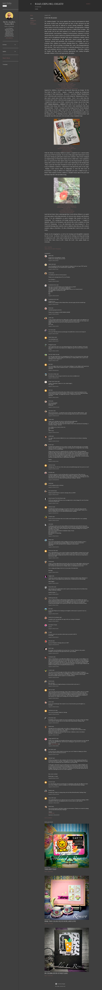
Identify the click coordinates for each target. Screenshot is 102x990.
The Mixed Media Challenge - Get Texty (67, 147)
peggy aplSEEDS (52, 738)
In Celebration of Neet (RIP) (56, 973)
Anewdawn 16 (51, 624)
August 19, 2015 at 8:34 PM (53, 370)
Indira (49, 483)
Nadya (49, 539)
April (49, 364)
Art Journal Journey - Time (67, 145)
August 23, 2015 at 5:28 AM (53, 698)
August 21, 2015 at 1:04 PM (53, 557)
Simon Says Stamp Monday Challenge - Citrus (66, 84)
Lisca (49, 524)
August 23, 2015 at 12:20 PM (53, 714)
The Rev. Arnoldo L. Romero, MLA (9, 23)
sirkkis (49, 255)
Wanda (50, 561)
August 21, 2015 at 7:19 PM (53, 605)
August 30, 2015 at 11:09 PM (53, 794)
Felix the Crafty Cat (52, 354)
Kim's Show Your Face (67, 149)
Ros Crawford (51, 490)
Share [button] (31, 15)
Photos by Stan (51, 550)
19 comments (50, 975)
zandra (49, 436)
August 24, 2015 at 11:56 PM (53, 745)
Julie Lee (50, 689)
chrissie (50, 272)
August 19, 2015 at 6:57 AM (53, 260)
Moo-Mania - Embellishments (66, 87)
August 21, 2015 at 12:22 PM (53, 546)
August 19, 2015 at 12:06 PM (53, 281)
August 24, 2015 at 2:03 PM (53, 734)
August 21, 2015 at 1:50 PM (53, 572)
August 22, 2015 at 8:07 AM (53, 644)
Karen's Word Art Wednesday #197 (66, 204)
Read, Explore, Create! (49, 3)
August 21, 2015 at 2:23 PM (53, 583)
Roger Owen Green (52, 381)
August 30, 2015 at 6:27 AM (53, 786)
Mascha (50, 681)
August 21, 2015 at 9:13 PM (53, 613)
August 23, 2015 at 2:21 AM (53, 686)
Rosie (49, 308)
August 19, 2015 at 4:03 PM (53, 350)
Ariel (49, 608)
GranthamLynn (51, 710)
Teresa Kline (51, 586)
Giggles (50, 576)
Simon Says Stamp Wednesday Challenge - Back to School (67, 88)
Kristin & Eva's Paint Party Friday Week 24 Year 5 (67, 148)
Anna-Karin (50, 717)
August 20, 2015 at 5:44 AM (53, 415)
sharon (50, 701)
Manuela (50, 640)
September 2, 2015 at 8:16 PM (53, 814)
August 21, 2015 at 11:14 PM (53, 628)
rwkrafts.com (51, 813)
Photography (33, 24)
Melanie (50, 790)
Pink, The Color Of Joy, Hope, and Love (60, 921)
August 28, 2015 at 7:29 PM (53, 778)
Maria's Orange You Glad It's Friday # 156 (66, 211)
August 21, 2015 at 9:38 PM (53, 621)
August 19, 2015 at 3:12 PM (53, 333)
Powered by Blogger (60, 984)
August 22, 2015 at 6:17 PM (53, 653)
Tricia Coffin (51, 797)
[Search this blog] (8, 4)
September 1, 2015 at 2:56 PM (53, 802)
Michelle (50, 472)
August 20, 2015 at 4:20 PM (53, 468)
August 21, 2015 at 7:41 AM (53, 503)
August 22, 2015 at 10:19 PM (53, 677)
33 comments (50, 871)
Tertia (49, 401)
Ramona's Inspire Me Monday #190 (66, 212)
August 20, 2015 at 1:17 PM (53, 461)
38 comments (50, 923)
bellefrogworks (51, 597)
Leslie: (49, 317)
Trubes (50, 419)
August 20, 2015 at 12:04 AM (53, 407)
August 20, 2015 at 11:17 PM (53, 487)
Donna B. (50, 781)
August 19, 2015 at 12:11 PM (53, 304)
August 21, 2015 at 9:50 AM (53, 536)
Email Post (50, 247)
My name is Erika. (52, 374)
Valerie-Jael (51, 264)
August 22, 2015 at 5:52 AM (53, 637)
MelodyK (50, 758)
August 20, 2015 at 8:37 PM (53, 479)
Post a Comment (48, 817)
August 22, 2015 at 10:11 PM (53, 666)
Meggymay (51, 344)
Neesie (50, 726)
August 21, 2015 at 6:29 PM (53, 594)
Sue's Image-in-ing (66, 208)
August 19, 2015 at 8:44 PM (53, 377)
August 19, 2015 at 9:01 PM (53, 386)
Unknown (50, 465)
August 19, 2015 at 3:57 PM (53, 341)
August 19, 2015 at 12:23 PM (53, 314)
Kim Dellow (51, 749)
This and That (50, 869)
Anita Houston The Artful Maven (55, 498)
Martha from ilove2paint (53, 617)
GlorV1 (49, 648)
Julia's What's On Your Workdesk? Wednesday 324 (66, 205)
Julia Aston (50, 410)
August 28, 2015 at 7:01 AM (53, 754)
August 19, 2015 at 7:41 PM (53, 360)
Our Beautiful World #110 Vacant (67, 209)
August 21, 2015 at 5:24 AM (53, 494)
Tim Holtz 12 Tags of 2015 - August (66, 83)
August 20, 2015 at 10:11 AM (53, 432)
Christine (50, 516)
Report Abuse (6, 58)
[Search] (88, 3)
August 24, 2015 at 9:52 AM (53, 722)
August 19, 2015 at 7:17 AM (53, 269)
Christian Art (33, 20)
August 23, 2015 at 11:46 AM (53, 706)
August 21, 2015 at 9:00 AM (53, 520)
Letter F (32, 22)
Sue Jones (50, 329)
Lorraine (50, 670)
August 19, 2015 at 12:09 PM (53, 295)
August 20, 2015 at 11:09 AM (53, 441)
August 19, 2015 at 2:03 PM (53, 326)
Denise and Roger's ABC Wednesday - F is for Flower (66, 207)
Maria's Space (51, 337)
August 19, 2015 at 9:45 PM (53, 397)
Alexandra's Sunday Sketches (66, 151)
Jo (49, 632)
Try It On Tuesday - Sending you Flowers (66, 85)
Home (36, 9)
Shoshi (49, 444)
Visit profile (9, 38)
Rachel (50, 806)
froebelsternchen (52, 285)
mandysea (50, 656)
